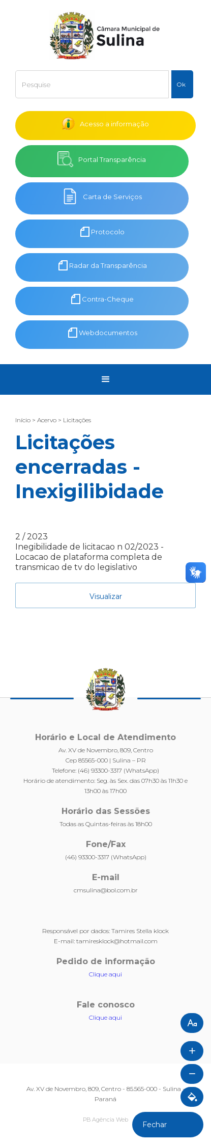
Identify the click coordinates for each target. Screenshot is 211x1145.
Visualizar (105, 596)
